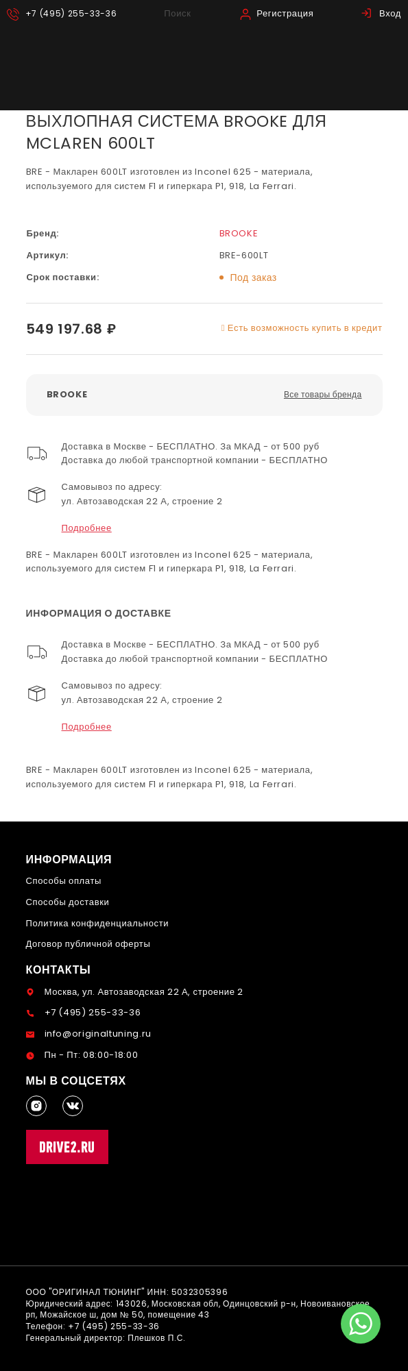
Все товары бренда (323, 394)
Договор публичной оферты (88, 943)
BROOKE (239, 233)
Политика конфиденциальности (97, 923)
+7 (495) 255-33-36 (93, 1012)
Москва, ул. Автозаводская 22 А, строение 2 (144, 991)
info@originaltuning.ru (98, 1033)
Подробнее (87, 527)
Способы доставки (68, 902)
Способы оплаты (64, 880)
